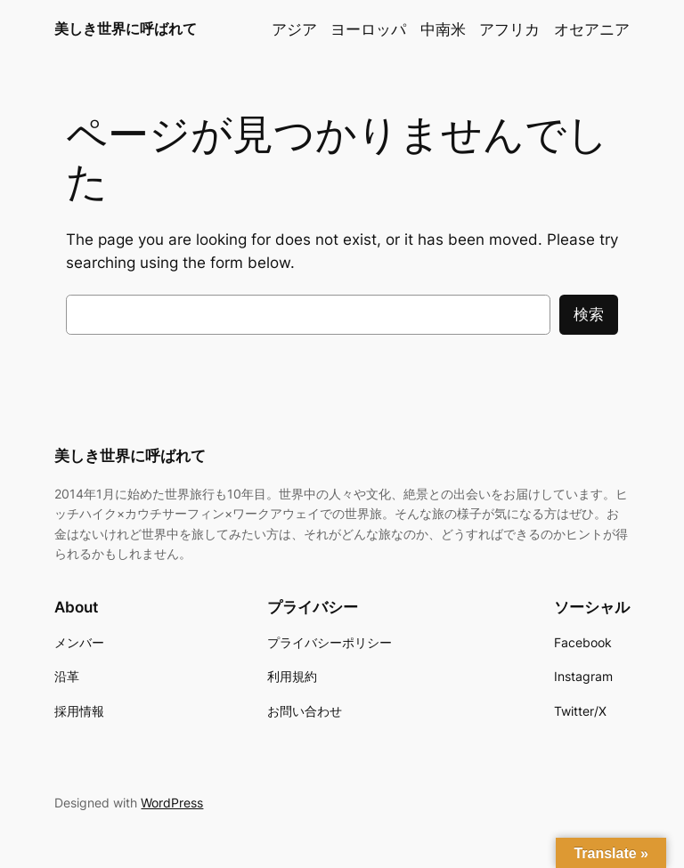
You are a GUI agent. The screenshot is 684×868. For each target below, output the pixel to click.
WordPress (172, 802)
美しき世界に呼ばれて (125, 28)
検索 (589, 314)
